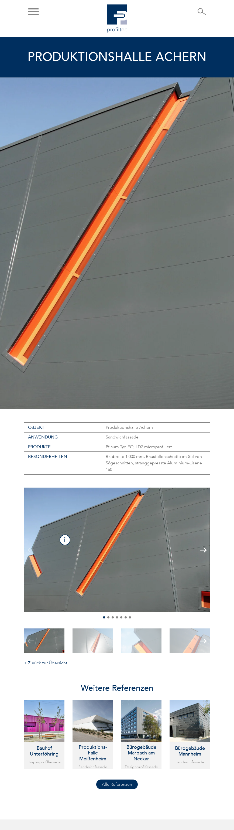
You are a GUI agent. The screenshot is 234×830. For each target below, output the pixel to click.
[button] (33, 12)
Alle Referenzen (117, 784)
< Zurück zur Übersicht (45, 663)
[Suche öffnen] (202, 13)
